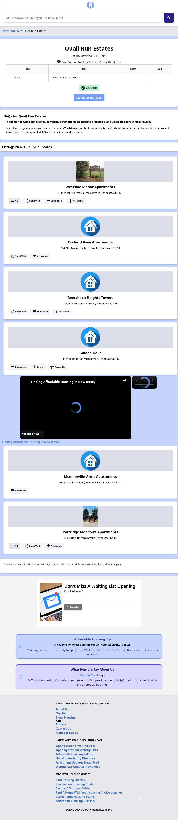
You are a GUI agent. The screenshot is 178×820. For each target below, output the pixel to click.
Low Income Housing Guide (75, 784)
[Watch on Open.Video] (32, 433)
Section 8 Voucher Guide (72, 788)
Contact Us (63, 728)
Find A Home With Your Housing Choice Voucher (89, 792)
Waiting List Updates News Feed (78, 767)
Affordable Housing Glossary (75, 801)
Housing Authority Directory (75, 758)
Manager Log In (67, 733)
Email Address (73, 591)
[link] (25, 381)
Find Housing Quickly (70, 780)
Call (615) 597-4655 (89, 98)
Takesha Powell (89, 675)
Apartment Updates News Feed (77, 762)
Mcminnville (11, 31)
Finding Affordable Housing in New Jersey (63, 382)
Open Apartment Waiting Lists (77, 750)
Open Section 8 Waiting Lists (75, 746)
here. (144, 128)
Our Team (62, 713)
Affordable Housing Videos (74, 754)
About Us (62, 709)
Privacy (61, 724)
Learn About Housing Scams (75, 797)
